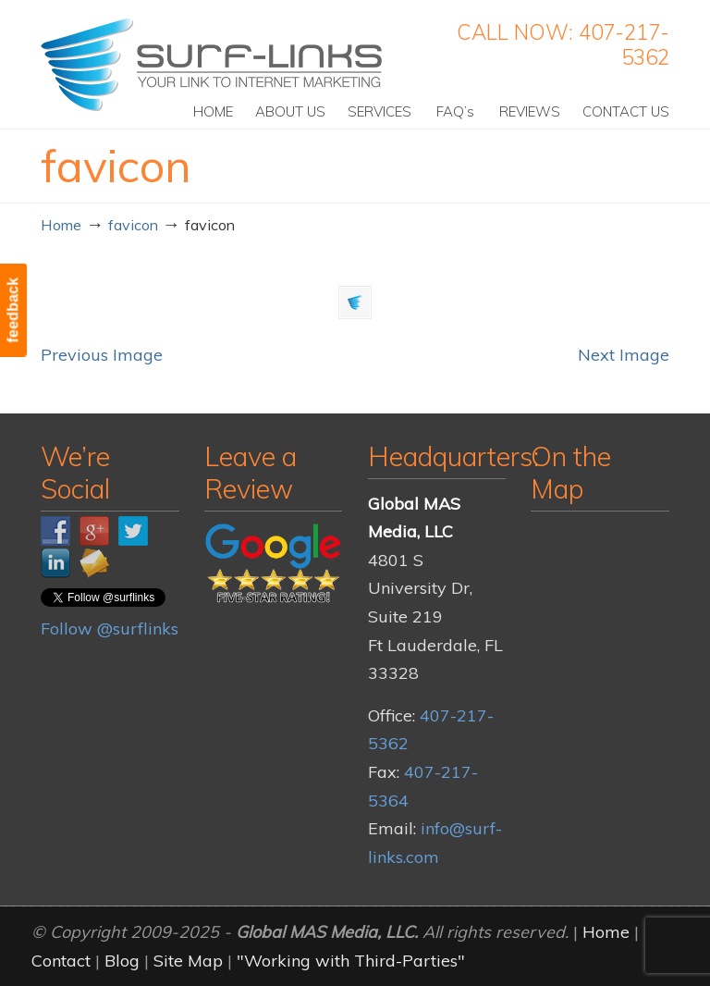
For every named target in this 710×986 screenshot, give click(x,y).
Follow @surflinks (109, 628)
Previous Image (102, 354)
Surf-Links (213, 64)
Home (61, 225)
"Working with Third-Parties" (351, 960)
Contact (61, 960)
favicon (133, 225)
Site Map (188, 960)
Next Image (623, 354)
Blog (122, 960)
